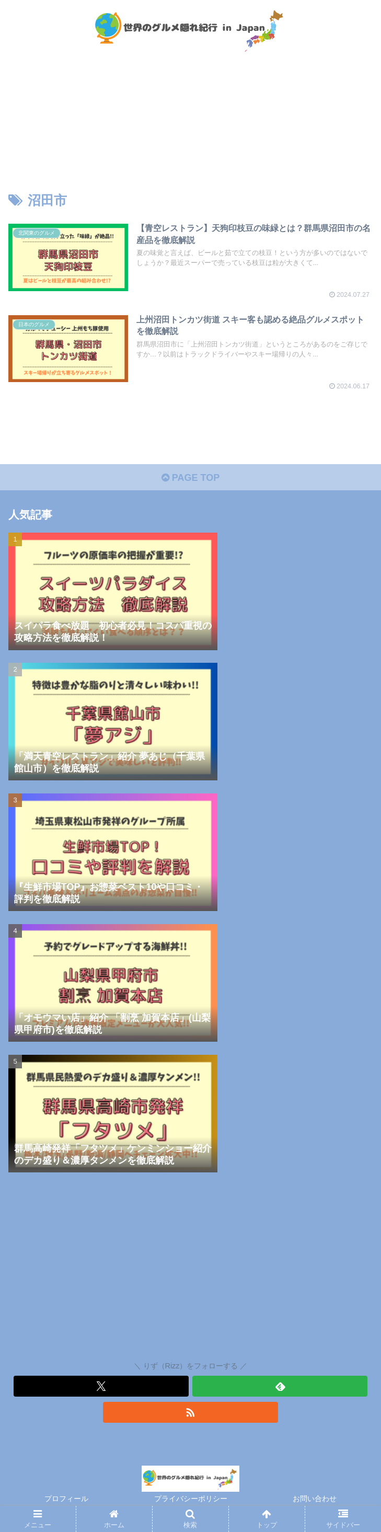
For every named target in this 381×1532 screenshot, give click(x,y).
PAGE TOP (190, 478)
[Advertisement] (190, 1269)
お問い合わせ (315, 1498)
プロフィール (66, 1498)
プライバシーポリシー (190, 1498)
